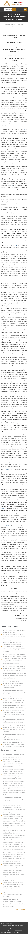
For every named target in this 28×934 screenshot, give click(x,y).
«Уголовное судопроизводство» (9, 928)
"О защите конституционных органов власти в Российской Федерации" (14, 745)
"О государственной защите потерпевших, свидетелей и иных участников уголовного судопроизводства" (14, 635)
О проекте (10, 932)
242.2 (7, 469)
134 (12, 185)
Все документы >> (21, 910)
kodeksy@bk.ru (18, 930)
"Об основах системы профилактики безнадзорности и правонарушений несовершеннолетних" (14, 700)
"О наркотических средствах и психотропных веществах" (14, 721)
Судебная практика (10, 24)
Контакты (3, 932)
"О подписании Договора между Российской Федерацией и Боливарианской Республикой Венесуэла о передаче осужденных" (14, 904)
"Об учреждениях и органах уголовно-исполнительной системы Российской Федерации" (14, 685)
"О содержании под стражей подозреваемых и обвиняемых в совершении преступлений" (14, 677)
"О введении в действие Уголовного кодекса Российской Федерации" (14, 729)
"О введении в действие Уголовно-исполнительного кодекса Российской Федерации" (13, 738)
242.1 (2, 508)
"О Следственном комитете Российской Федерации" (14, 669)
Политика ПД (17, 932)
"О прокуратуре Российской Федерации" (14, 693)
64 (24, 129)
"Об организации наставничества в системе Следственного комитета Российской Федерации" (14, 894)
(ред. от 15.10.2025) (13, 800)
